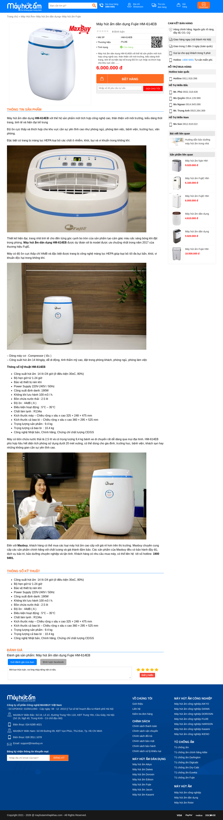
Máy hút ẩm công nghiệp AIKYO (191, 703)
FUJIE (124, 42)
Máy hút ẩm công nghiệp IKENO (191, 734)
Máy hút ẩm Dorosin (143, 774)
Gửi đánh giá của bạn (22, 662)
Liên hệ (136, 708)
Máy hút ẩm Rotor (184, 802)
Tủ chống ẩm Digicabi (186, 762)
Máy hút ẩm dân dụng (48, 16)
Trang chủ (12, 16)
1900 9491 (188, 59)
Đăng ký (58, 757)
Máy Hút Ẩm (27, 16)
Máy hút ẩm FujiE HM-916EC (197, 179)
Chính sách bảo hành (144, 746)
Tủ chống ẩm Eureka (185, 772)
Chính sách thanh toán (144, 726)
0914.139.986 (184, 98)
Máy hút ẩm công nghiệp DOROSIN (193, 714)
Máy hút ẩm (183, 786)
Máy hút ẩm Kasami (143, 794)
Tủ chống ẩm (181, 747)
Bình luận (118, 31)
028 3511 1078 (33, 737)
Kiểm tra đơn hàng (142, 714)
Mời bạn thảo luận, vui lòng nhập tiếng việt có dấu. (70, 673)
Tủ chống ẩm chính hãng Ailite (190, 752)
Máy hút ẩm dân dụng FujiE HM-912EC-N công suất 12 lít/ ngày (198, 214)
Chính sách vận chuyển (145, 731)
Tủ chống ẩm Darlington (187, 757)
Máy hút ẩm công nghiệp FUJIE (191, 719)
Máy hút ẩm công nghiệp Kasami (192, 729)
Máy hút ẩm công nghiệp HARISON (193, 724)
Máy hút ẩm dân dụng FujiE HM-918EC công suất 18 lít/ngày (200, 232)
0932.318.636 (183, 92)
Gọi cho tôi (153, 88)
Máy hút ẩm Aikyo (142, 764)
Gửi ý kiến (147, 675)
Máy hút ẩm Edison (142, 779)
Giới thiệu (137, 703)
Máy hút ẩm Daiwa (142, 769)
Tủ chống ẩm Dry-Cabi (186, 767)
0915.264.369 (186, 111)
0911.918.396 (182, 79)
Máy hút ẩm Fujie (71, 16)
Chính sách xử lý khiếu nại (146, 751)
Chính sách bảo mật (143, 741)
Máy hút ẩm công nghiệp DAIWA (192, 708)
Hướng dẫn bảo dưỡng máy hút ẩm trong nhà (197, 141)
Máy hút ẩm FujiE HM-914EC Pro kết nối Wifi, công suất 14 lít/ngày (197, 196)
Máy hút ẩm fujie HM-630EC (196, 161)
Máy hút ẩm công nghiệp (187, 792)
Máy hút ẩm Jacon (142, 789)
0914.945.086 (184, 105)
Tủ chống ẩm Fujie (184, 777)
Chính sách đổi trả (142, 736)
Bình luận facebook (53, 662)
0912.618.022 (183, 124)
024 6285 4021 (33, 724)
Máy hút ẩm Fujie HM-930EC (197, 249)
